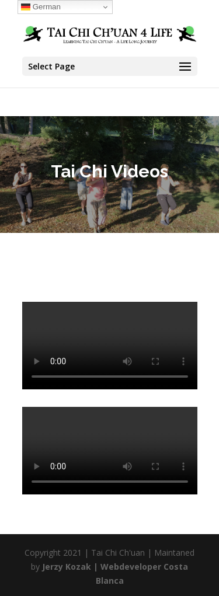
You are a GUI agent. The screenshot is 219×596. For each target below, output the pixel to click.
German (41, 7)
